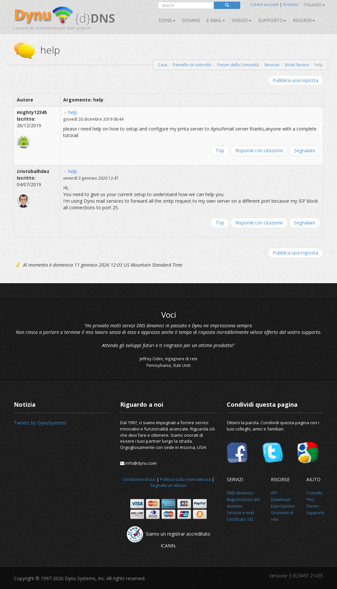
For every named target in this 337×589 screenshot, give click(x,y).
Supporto (272, 20)
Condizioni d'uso (139, 479)
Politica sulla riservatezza (185, 479)
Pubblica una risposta (295, 80)
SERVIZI (241, 20)
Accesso (290, 4)
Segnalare (304, 150)
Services (271, 65)
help (72, 112)
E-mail (215, 20)
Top (220, 150)
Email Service (297, 65)
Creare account (264, 4)
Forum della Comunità (238, 65)
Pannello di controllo (192, 65)
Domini (191, 20)
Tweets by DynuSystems (40, 423)
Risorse (304, 20)
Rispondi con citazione (259, 150)
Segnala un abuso (168, 485)
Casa (162, 65)
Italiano (314, 5)
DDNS (167, 20)
